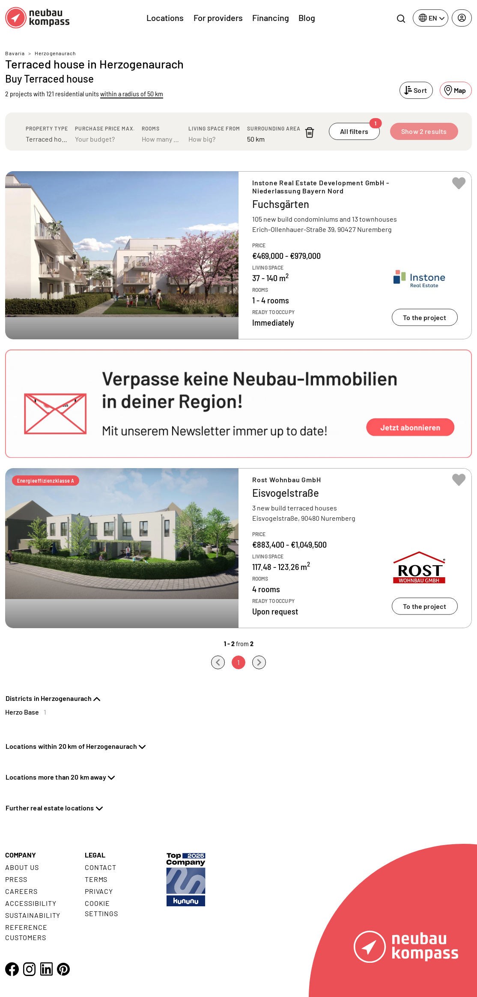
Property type (47, 128)
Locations (165, 17)
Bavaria (15, 53)
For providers (218, 17)
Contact (101, 867)
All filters (359, 129)
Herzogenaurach (55, 53)
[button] (238, 403)
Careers (21, 891)
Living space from (214, 128)
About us (22, 867)
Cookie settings (102, 908)
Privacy (99, 891)
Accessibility (30, 903)
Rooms (151, 128)
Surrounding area (274, 128)
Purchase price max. (105, 128)
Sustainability (32, 915)
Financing (270, 17)
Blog (306, 17)
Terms (96, 879)
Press (16, 879)
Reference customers (26, 932)
